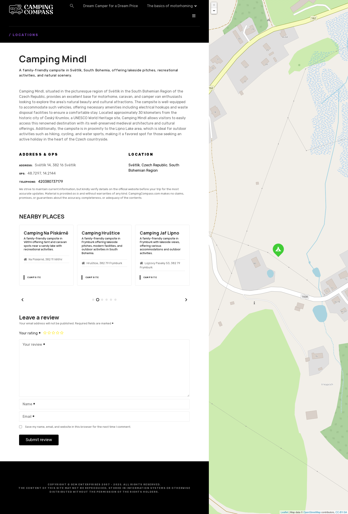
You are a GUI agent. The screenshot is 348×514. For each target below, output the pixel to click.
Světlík (134, 165)
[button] (117, 9)
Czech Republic (154, 165)
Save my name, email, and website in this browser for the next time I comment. (78, 426)
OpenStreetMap (312, 512)
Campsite (34, 277)
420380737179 (50, 181)
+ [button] (214, 5)
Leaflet (284, 512)
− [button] (214, 11)
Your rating (30, 333)
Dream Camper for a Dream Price (156, 9)
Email (27, 417)
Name (27, 404)
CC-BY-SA (341, 512)
